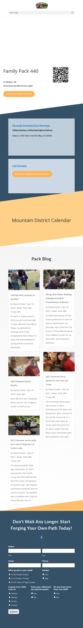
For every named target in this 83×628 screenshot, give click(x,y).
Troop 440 (15, 311)
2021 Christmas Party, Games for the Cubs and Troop (56, 380)
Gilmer (14, 593)
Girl (46, 574)
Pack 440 (27, 308)
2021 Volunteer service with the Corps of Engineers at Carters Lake (23, 444)
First (10, 555)
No (35, 597)
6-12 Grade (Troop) (20, 578)
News (19, 308)
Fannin (14, 597)
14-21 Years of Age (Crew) (23, 582)
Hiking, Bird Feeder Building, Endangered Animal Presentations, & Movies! (58, 298)
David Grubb (19, 304)
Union (14, 601)
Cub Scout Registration (19, 94)
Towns (14, 605)
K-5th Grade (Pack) (19, 574)
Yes (35, 593)
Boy (46, 578)
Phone (48, 561)
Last (43, 555)
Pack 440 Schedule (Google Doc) (32, 174)
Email (14, 561)
